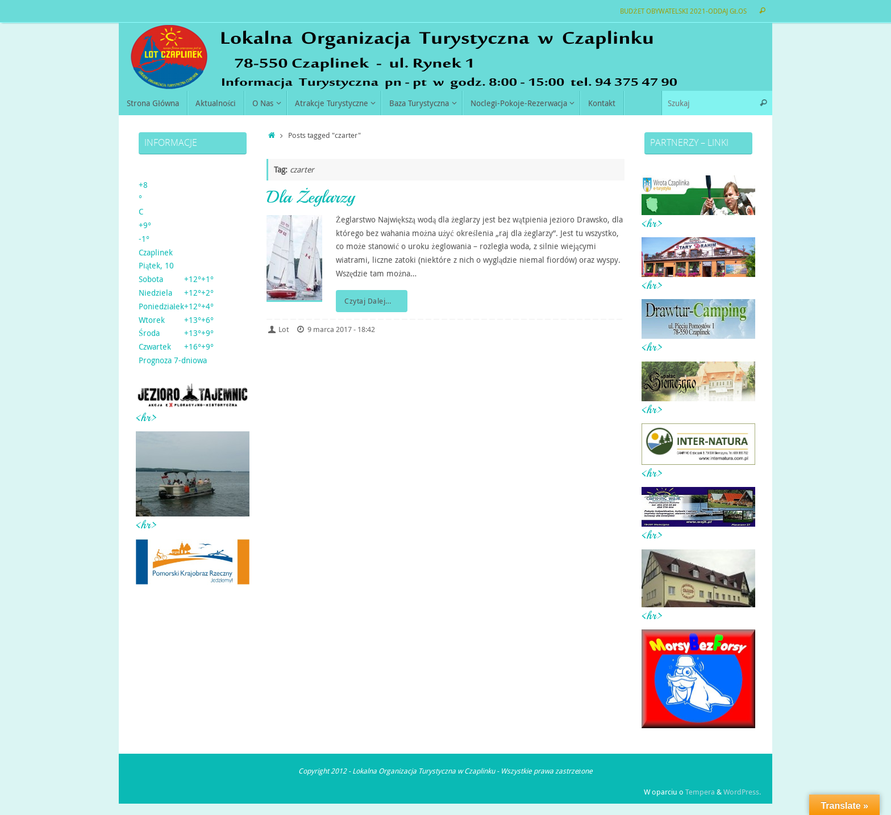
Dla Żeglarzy (311, 197)
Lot (283, 329)
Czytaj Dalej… (373, 301)
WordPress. (742, 792)
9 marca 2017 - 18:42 (341, 329)
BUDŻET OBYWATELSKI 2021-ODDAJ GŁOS (683, 11)
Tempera (700, 792)
